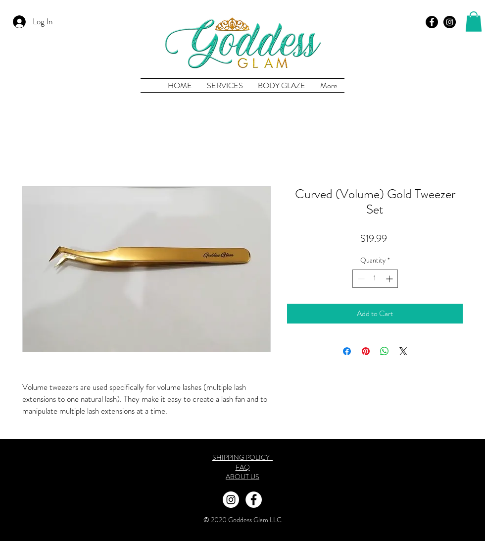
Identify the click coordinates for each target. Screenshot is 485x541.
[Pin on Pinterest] (366, 351)
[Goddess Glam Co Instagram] (449, 22)
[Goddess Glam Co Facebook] (432, 22)
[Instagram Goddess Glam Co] (231, 499)
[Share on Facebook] (347, 351)
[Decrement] (360, 278)
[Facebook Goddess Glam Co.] (253, 499)
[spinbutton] (375, 278)
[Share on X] (403, 351)
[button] (473, 21)
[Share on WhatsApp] (384, 351)
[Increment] (390, 278)
